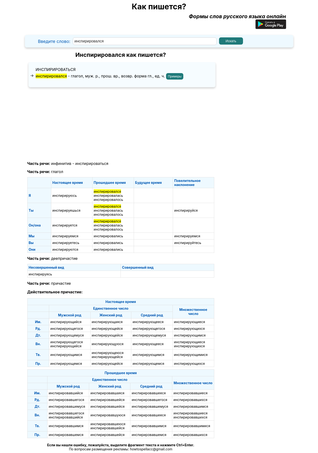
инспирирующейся (107, 328)
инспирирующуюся (108, 344)
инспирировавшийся (66, 393)
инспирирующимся (190, 335)
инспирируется (64, 225)
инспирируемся (65, 236)
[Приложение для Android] (270, 27)
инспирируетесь (65, 243)
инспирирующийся (65, 322)
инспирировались (108, 236)
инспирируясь (40, 274)
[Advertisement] (121, 124)
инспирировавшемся (66, 435)
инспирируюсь (64, 195)
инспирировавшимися (191, 426)
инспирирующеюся (108, 353)
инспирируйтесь (187, 243)
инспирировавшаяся (107, 393)
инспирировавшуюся (107, 415)
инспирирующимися (191, 355)
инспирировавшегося (66, 400)
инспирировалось (108, 199)
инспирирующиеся (189, 322)
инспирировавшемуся (67, 406)
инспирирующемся (66, 363)
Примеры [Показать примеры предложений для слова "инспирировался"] (175, 76)
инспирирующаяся (107, 322)
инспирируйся (186, 210)
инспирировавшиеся (190, 393)
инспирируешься (66, 210)
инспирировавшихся (190, 400)
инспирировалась (108, 195)
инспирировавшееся (149, 393)
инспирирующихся (189, 328)
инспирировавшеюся (107, 424)
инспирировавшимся (190, 406)
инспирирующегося (66, 328)
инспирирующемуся (67, 335)
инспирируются (65, 249)
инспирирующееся (148, 322)
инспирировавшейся (107, 400)
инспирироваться (56, 69)
